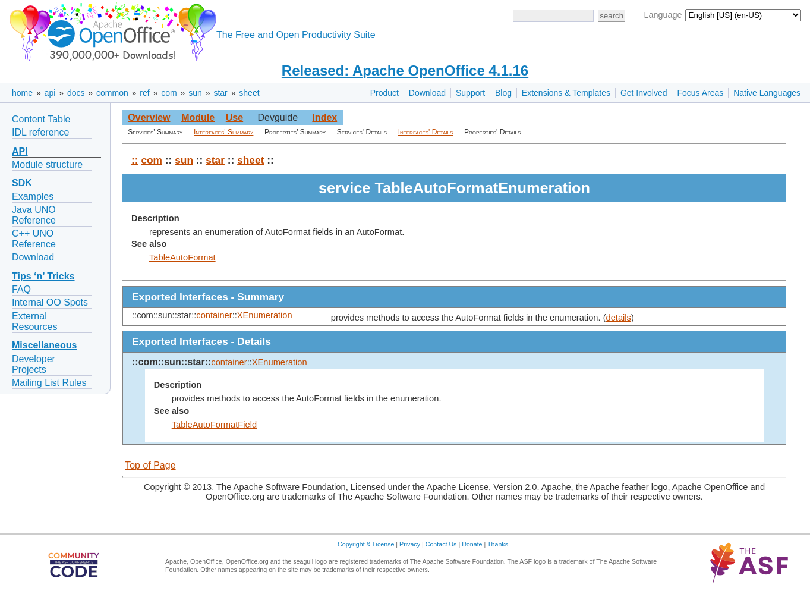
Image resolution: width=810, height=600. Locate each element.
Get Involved (643, 93)
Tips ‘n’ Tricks (43, 276)
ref (144, 93)
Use (234, 117)
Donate (472, 544)
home (22, 93)
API (20, 151)
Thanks (497, 544)
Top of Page (150, 465)
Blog (503, 93)
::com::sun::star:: (171, 362)
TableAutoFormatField (214, 424)
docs (76, 93)
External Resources (34, 321)
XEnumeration (264, 315)
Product (384, 93)
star (220, 93)
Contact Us (441, 544)
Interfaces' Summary (223, 132)
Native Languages (766, 93)
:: (134, 160)
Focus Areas (700, 93)
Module (198, 117)
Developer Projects (33, 364)
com (169, 93)
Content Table (41, 119)
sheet (249, 93)
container (214, 315)
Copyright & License (366, 544)
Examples (32, 196)
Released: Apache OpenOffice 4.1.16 (405, 70)
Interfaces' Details (425, 132)
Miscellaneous (44, 345)
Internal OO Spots (50, 302)
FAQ (21, 289)
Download (427, 93)
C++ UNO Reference (34, 238)
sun (195, 93)
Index (324, 117)
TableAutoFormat (182, 257)
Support (470, 93)
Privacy (409, 544)
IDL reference (40, 132)
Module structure (47, 164)
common (112, 93)
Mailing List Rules (49, 383)
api (50, 93)
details (618, 317)
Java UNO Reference (34, 215)
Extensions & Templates (566, 93)
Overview (149, 117)
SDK (22, 183)
